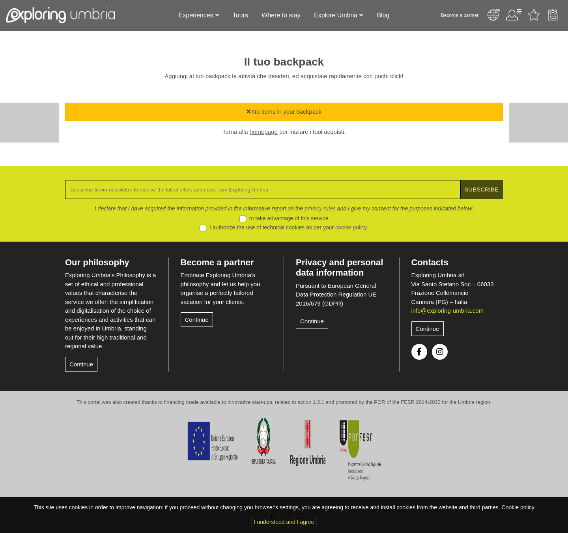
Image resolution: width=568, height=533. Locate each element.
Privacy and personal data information (339, 267)
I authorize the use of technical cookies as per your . (288, 227)
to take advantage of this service (289, 218)
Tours (240, 15)
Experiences (196, 15)
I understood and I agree (284, 522)
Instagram (440, 352)
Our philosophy (97, 262)
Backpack (552, 15)
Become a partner (459, 15)
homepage (264, 131)
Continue (81, 364)
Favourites (533, 15)
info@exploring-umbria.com (447, 310)
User (513, 15)
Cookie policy (518, 507)
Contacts (429, 262)
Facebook (419, 352)
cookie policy (350, 227)
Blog (383, 15)
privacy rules (320, 208)
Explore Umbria (335, 15)
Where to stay (281, 15)
